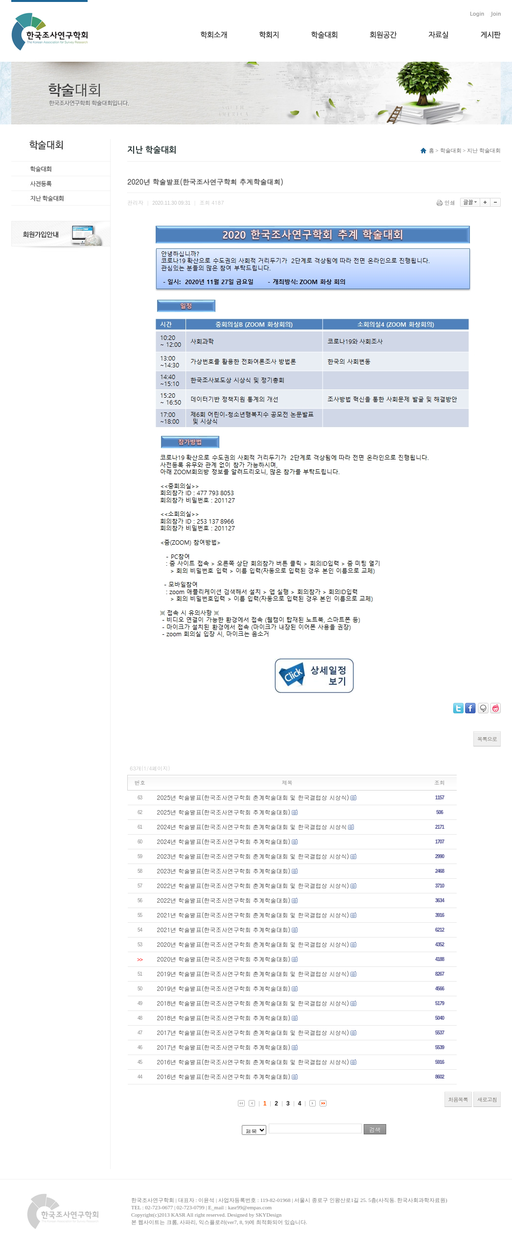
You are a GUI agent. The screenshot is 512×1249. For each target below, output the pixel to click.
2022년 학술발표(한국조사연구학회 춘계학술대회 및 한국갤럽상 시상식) (253, 885)
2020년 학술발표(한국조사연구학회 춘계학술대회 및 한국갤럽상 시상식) (253, 944)
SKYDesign (268, 1215)
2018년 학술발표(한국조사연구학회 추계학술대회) (224, 1017)
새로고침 (487, 1099)
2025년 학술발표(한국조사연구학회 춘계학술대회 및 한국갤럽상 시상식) (253, 797)
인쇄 (446, 202)
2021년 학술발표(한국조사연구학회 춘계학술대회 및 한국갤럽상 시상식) (253, 915)
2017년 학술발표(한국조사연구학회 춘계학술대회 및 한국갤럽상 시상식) (253, 1032)
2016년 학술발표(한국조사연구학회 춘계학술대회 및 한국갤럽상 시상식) (253, 1061)
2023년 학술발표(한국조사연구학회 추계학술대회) (224, 870)
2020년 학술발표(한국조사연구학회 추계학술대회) (224, 959)
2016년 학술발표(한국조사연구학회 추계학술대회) (224, 1076)
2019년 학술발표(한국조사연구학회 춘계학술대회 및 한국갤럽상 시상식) (253, 973)
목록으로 (487, 739)
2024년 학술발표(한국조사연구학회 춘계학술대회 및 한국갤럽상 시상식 (252, 826)
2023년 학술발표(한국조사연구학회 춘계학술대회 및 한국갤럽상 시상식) (253, 856)
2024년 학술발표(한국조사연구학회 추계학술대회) (224, 841)
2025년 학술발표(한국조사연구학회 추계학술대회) (224, 812)
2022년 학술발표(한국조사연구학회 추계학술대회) (224, 900)
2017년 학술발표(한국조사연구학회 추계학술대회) (224, 1047)
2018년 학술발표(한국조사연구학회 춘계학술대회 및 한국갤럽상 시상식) (253, 1003)
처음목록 (458, 1099)
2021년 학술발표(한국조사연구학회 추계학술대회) (224, 929)
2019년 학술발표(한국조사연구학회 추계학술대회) (224, 988)
